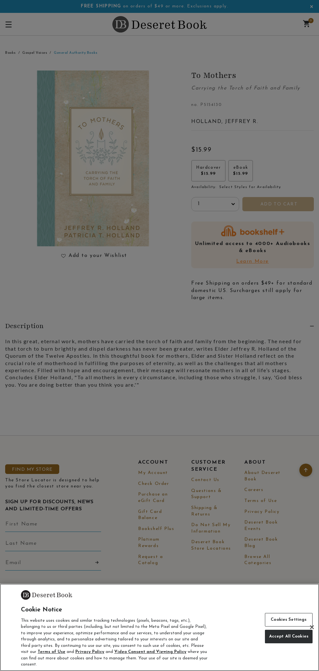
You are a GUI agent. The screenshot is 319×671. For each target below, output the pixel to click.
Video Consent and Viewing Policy (150, 652)
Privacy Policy (89, 652)
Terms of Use (51, 652)
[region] (159, 627)
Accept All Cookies (288, 636)
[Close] (312, 627)
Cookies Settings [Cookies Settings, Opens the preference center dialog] (288, 620)
